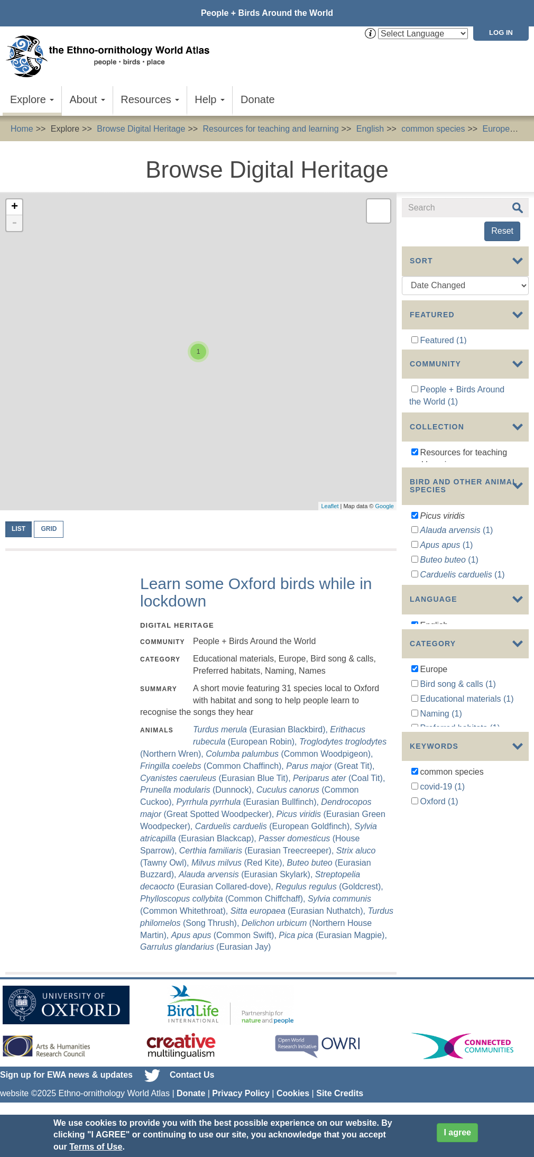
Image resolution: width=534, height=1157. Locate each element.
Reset (502, 230)
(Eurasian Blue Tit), (216, 778)
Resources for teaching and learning (271, 128)
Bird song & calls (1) (458, 791)
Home (22, 128)
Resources (150, 99)
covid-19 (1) (442, 916)
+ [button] (14, 207)
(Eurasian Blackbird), (261, 729)
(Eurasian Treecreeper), (257, 850)
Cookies (293, 1093)
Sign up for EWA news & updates (66, 1074)
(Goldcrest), (329, 886)
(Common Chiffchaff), (224, 898)
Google (384, 506)
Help (210, 99)
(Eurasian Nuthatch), (299, 910)
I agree (457, 1132)
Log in (501, 32)
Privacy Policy (241, 1093)
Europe (496, 128)
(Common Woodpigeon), (289, 753)
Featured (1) (443, 340)
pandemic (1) (444, 946)
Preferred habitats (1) (460, 836)
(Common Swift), (225, 935)
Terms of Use (95, 1146)
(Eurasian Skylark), (247, 874)
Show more (423, 659)
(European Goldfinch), (274, 826)
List (18, 528)
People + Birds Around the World (267, 12)
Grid (49, 528)
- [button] (14, 223)
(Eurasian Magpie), (333, 935)
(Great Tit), (330, 765)
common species (433, 128)
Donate (258, 99)
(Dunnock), (198, 789)
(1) (456, 584)
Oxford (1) (439, 931)
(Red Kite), (239, 862)
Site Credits (339, 1093)
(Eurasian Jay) (205, 946)
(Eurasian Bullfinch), (248, 801)
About (87, 99)
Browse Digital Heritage (141, 128)
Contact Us (192, 1074)
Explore (32, 99)
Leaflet (329, 506)
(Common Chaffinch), (213, 765)
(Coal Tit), (339, 778)
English (370, 128)
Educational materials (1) (467, 806)
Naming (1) (441, 821)
